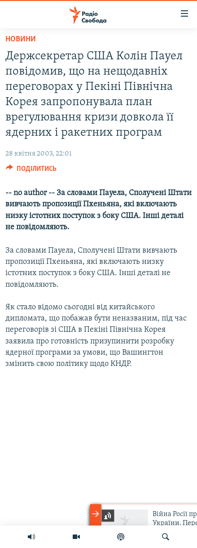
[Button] (31, 170)
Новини (20, 39)
